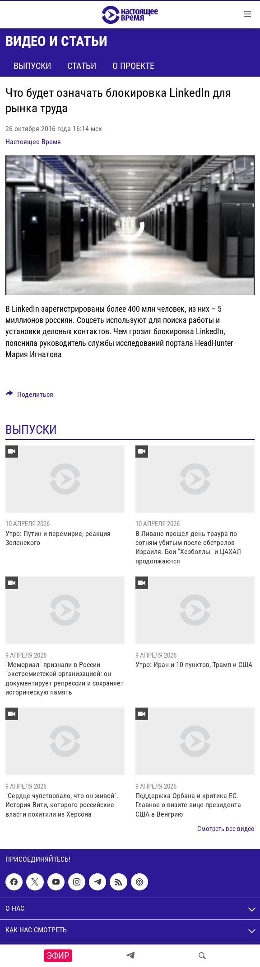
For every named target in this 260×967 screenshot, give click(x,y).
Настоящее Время (33, 141)
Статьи (81, 65)
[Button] (29, 396)
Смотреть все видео (226, 829)
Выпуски (32, 65)
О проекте (133, 65)
